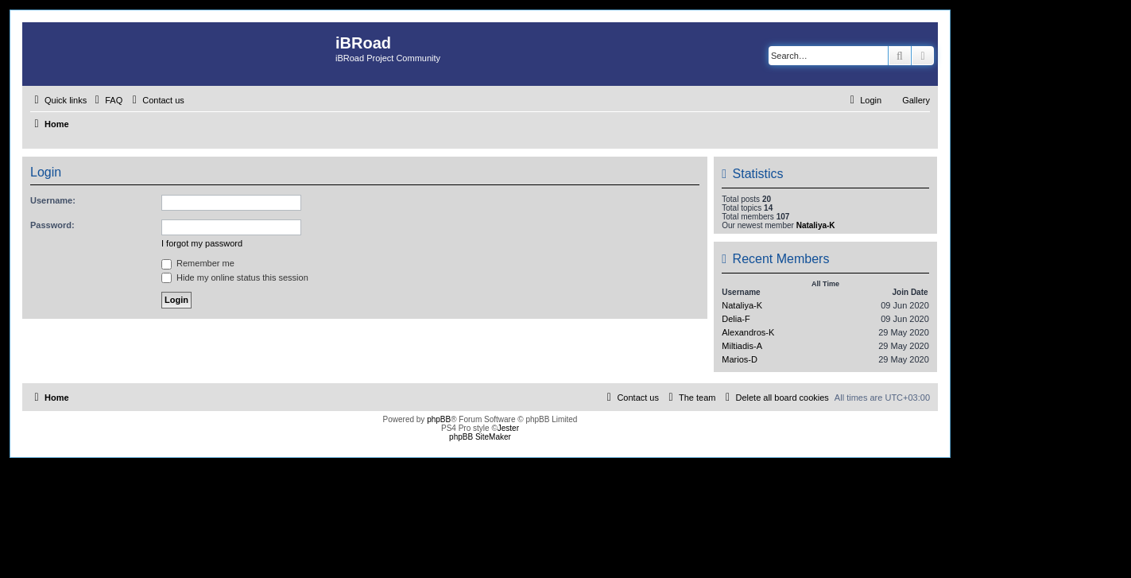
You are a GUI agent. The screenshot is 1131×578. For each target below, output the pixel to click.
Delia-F (735, 319)
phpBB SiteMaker (480, 437)
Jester (508, 428)
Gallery (916, 100)
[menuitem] (106, 100)
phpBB (439, 419)
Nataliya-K (815, 225)
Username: (53, 200)
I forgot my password (201, 243)
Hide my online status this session (234, 277)
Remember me (197, 263)
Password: (52, 225)
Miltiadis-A (742, 346)
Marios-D (739, 359)
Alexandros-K (748, 332)
